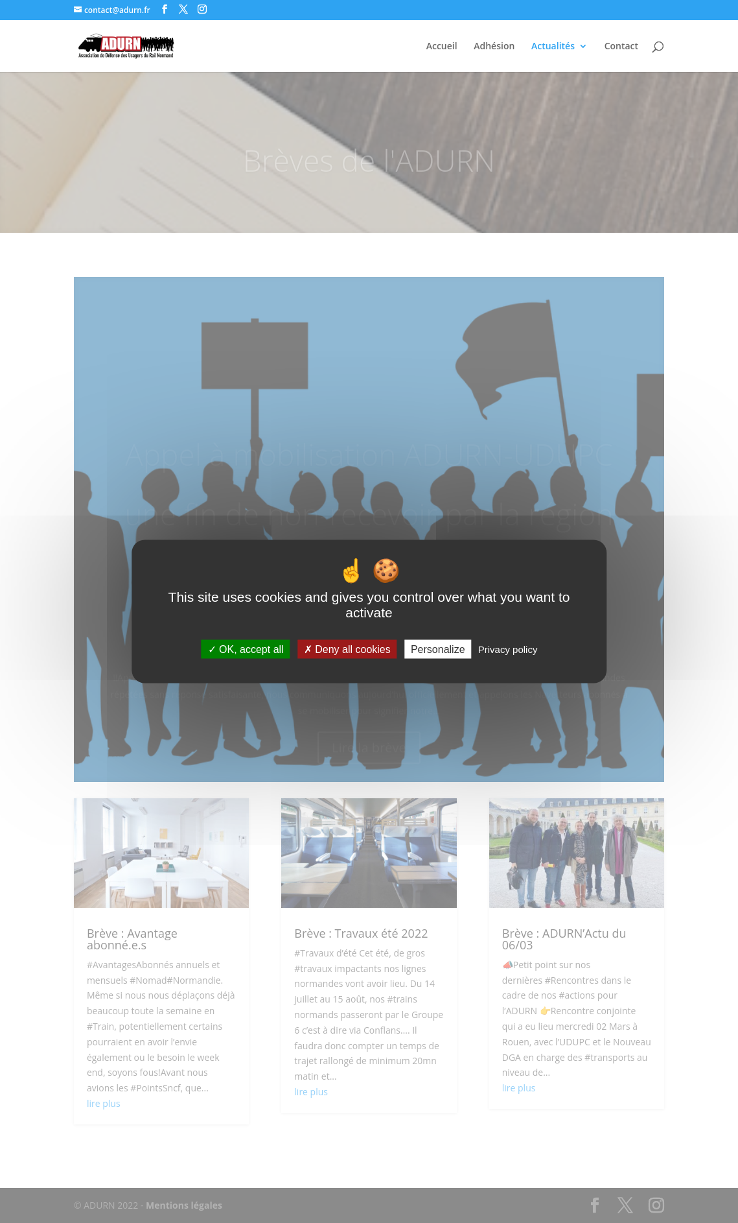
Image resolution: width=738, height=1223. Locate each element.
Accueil (441, 47)
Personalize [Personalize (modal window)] (438, 648)
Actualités (553, 47)
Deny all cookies (347, 648)
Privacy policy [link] (508, 648)
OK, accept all (246, 648)
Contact (621, 47)
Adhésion (494, 47)
